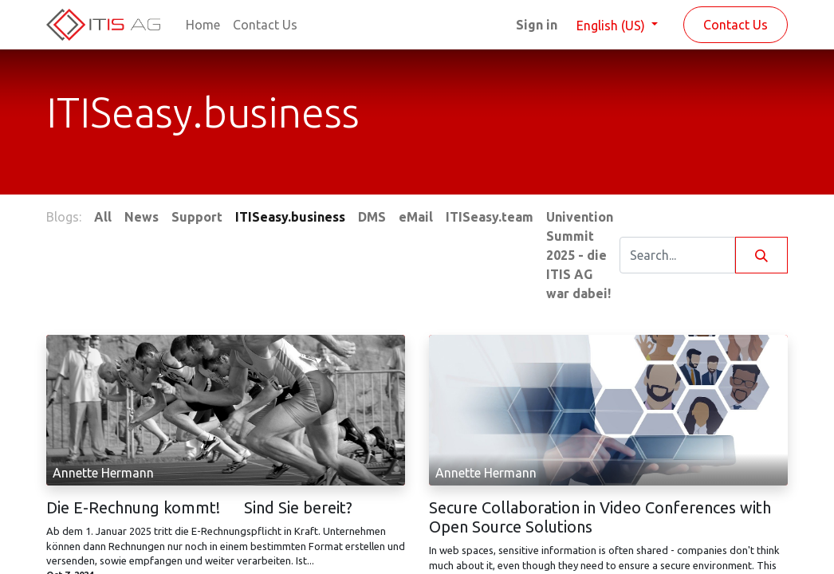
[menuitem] (202, 25)
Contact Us (735, 25)
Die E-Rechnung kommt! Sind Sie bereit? (199, 507)
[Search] (761, 255)
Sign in (536, 25)
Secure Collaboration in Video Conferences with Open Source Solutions (600, 517)
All (103, 217)
